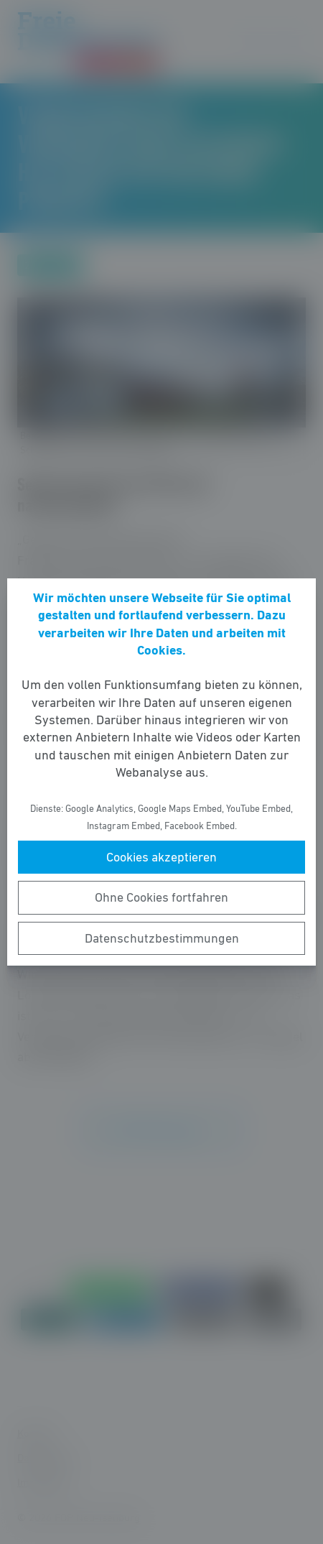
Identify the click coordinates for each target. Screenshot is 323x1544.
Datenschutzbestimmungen (162, 938)
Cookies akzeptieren (161, 857)
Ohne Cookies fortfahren (161, 897)
